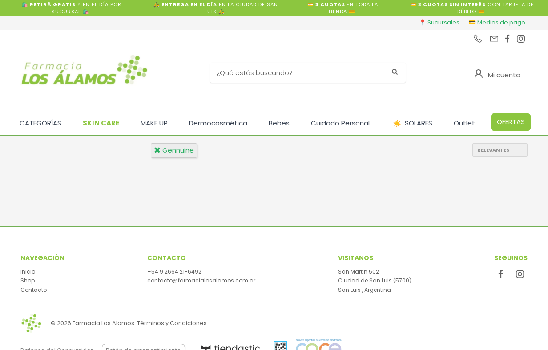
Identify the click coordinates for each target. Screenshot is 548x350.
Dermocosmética (218, 123)
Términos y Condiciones (172, 323)
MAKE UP (154, 123)
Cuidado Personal (340, 123)
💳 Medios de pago (497, 22)
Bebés (279, 123)
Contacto (33, 290)
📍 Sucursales (439, 22)
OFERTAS (511, 121)
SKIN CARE (101, 123)
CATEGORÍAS (40, 123)
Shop (27, 280)
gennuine (174, 150)
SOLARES (412, 123)
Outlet (464, 123)
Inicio (27, 271)
